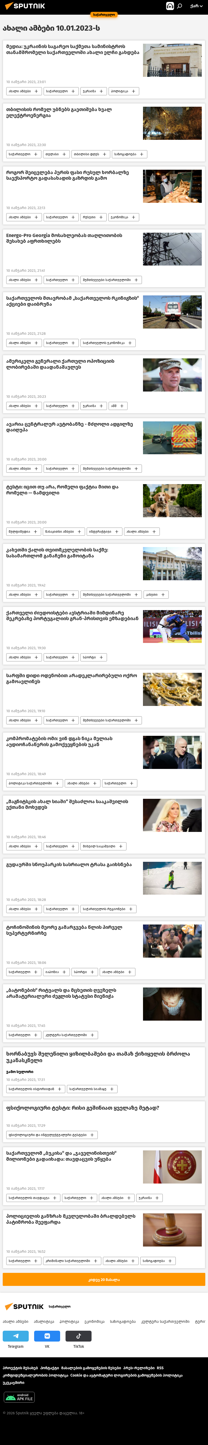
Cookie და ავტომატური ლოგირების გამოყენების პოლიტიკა (126, 1375)
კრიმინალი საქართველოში (68, 1261)
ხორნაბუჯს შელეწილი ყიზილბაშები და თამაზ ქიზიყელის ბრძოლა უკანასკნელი (98, 1057)
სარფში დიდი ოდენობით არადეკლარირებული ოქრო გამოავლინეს (71, 678)
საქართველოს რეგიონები (104, 909)
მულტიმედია (19, 532)
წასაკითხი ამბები (59, 532)
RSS (160, 1368)
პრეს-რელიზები (139, 1368)
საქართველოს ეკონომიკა (104, 343)
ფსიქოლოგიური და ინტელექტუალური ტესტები (48, 1135)
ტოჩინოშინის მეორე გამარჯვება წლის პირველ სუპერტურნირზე (64, 930)
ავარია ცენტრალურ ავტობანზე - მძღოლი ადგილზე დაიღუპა (69, 427)
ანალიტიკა (44, 1321)
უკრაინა (89, 91)
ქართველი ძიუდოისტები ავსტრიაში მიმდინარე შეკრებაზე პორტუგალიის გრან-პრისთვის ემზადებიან (72, 616)
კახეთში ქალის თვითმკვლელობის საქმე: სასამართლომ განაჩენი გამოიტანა (57, 553)
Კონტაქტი (49, 1368)
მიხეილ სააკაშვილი (99, 846)
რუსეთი (89, 217)
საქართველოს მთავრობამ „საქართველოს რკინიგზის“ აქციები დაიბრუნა (72, 301)
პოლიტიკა (119, 91)
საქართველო (57, 91)
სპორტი (89, 657)
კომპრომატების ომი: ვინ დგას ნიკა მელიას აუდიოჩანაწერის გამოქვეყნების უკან (59, 741)
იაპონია (52, 972)
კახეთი (152, 595)
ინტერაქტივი (100, 532)
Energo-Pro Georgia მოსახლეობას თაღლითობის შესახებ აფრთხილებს (64, 238)
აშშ (113, 406)
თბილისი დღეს (86, 154)
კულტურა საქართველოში (66, 1035)
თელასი (52, 154)
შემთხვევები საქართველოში (107, 280)
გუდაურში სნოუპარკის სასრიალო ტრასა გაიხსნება (69, 864)
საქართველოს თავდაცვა (29, 1198)
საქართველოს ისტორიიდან (31, 1089)
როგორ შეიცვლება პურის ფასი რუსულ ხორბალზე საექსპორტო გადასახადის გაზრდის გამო (67, 175)
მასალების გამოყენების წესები (91, 1368)
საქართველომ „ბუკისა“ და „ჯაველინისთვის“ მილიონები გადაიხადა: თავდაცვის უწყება (61, 1156)
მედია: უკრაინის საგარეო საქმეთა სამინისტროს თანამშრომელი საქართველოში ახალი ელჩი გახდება (72, 49)
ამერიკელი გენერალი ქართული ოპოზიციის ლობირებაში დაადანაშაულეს (60, 364)
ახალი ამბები (20, 91)
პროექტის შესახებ (20, 1368)
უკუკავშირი (13, 1382)
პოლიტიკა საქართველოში (30, 783)
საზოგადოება (125, 154)
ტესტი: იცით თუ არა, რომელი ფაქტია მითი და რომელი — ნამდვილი (62, 490)
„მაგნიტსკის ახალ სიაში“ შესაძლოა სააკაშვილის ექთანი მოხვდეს (67, 804)
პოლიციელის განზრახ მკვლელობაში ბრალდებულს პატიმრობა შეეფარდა (70, 1219)
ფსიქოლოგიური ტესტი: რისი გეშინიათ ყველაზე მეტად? (82, 1108)
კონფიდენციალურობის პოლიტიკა (35, 1375)
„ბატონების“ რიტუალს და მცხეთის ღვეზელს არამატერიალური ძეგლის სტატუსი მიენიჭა (61, 993)
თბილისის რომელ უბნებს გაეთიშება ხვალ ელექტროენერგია (59, 112)
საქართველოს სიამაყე (87, 1089)
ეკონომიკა (119, 217)
